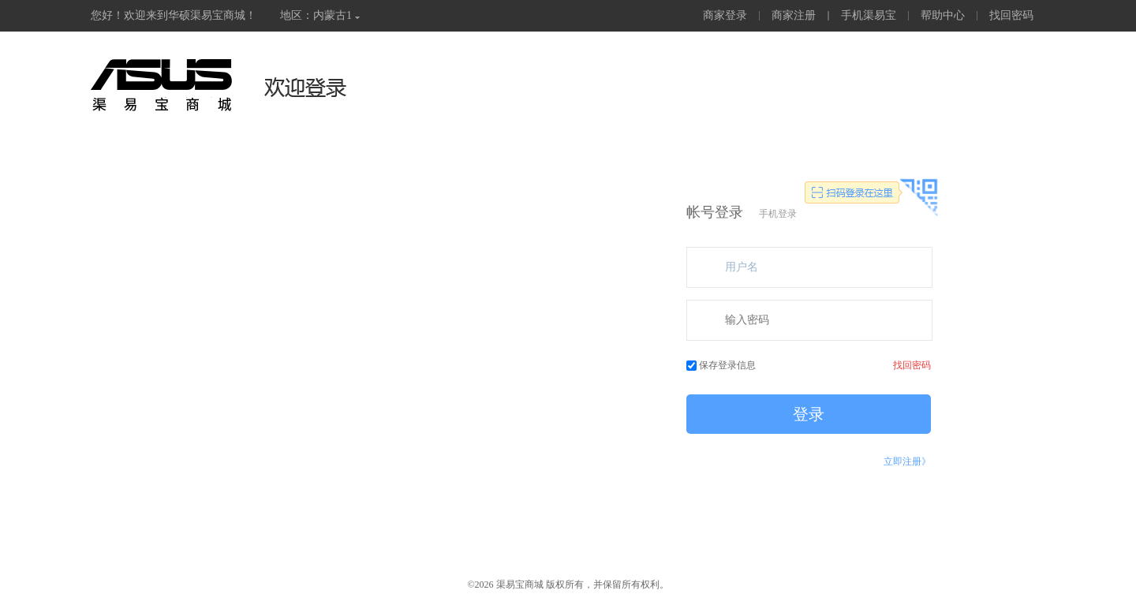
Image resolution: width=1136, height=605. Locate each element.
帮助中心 (943, 15)
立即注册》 (907, 461)
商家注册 (794, 15)
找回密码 (1011, 15)
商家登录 (725, 15)
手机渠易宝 (868, 15)
